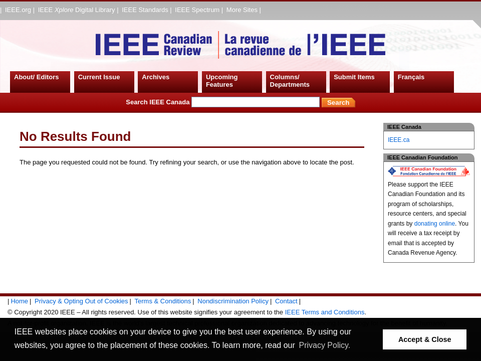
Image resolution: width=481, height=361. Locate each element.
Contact (286, 301)
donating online (434, 223)
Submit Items (354, 77)
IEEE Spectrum (197, 10)
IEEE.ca (398, 139)
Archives (155, 77)
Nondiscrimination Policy (233, 301)
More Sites (242, 10)
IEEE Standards (145, 10)
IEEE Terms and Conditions (325, 312)
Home (19, 301)
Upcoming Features (222, 81)
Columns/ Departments (290, 81)
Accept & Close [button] (424, 339)
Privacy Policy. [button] (324, 345)
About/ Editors (36, 77)
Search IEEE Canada (223, 102)
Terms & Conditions (163, 301)
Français (411, 77)
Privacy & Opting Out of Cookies (81, 301)
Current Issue (99, 77)
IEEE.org (18, 10)
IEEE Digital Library (76, 10)
